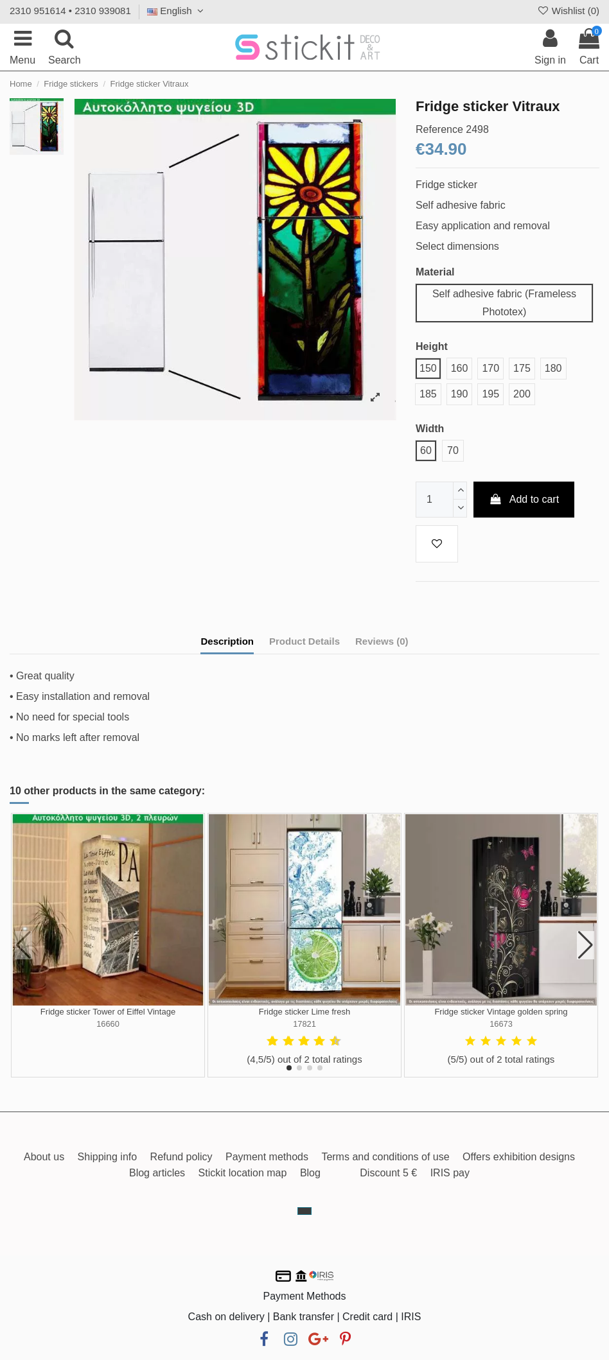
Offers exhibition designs (519, 1156)
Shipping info (107, 1156)
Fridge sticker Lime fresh (304, 1011)
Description (227, 641)
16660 (107, 1024)
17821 (304, 1024)
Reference (439, 129)
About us (44, 1156)
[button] (289, 1067)
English (177, 10)
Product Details (304, 641)
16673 (501, 1024)
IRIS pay (450, 1172)
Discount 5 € (388, 1172)
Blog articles (157, 1172)
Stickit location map (243, 1172)
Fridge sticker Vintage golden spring (500, 1011)
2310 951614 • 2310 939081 (70, 10)
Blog (310, 1172)
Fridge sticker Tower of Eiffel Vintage (107, 1011)
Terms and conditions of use (385, 1156)
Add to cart (524, 499)
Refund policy (181, 1156)
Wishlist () (567, 10)
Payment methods (266, 1156)
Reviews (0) (382, 641)
